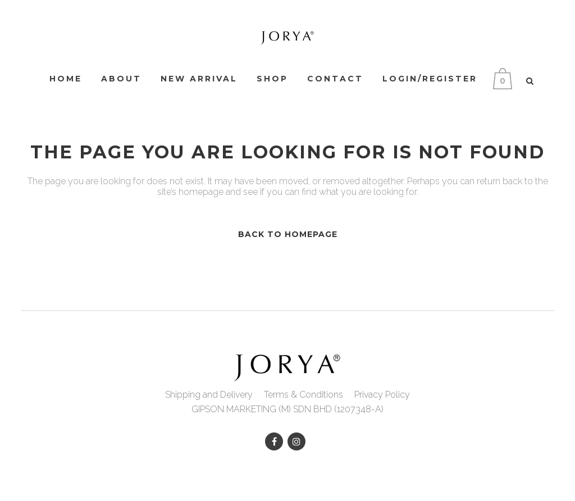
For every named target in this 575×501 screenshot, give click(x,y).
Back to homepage (287, 234)
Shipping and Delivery (209, 394)
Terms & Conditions (303, 394)
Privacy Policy (382, 394)
